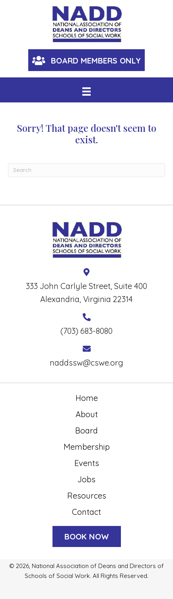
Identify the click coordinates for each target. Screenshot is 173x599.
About (87, 414)
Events (86, 463)
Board (86, 430)
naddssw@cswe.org (86, 363)
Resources (86, 496)
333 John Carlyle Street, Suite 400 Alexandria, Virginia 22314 (86, 292)
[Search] (86, 170)
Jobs (86, 479)
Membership (87, 447)
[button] (86, 60)
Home (87, 398)
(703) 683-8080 (86, 331)
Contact (86, 512)
